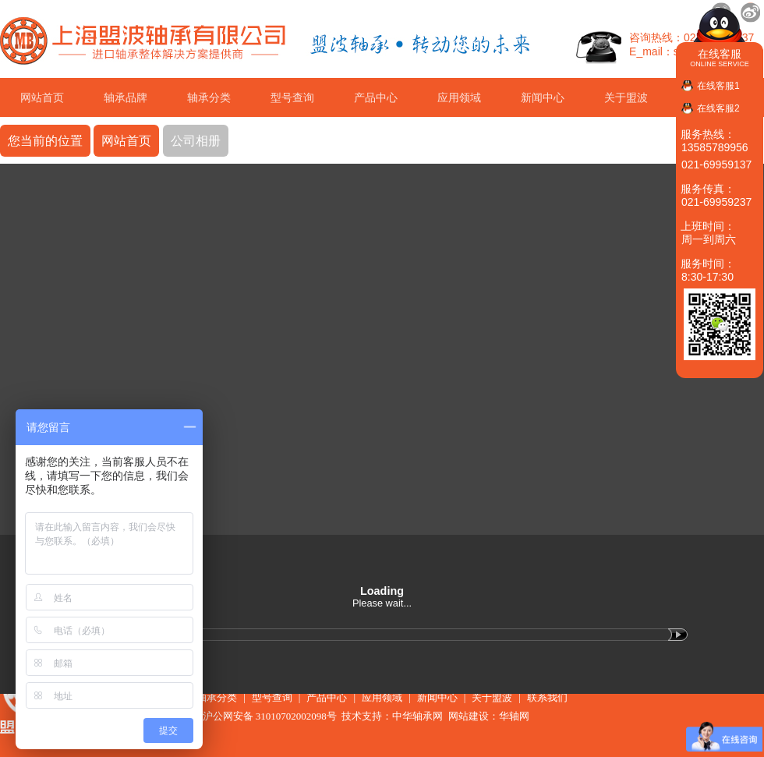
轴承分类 (209, 97)
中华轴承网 (417, 716)
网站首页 (42, 97)
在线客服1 (718, 85)
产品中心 (376, 97)
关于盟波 (626, 97)
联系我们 (547, 697)
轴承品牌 (125, 97)
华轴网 (514, 716)
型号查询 (292, 97)
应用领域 (459, 97)
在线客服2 (718, 108)
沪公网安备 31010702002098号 (262, 716)
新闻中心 (542, 97)
